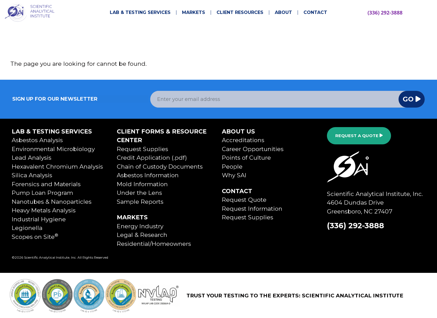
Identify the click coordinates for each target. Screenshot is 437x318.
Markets (193, 12)
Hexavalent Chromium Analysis (57, 166)
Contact (315, 12)
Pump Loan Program (42, 192)
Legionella (27, 227)
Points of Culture (246, 157)
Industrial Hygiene (39, 219)
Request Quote (244, 199)
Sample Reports (140, 201)
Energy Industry (140, 226)
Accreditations (243, 140)
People (232, 166)
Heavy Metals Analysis (44, 210)
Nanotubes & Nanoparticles (51, 201)
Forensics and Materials (46, 184)
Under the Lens (139, 192)
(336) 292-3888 (385, 12)
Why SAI (234, 175)
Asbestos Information (148, 175)
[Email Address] (274, 99)
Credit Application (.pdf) (152, 157)
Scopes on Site (35, 236)
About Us (238, 131)
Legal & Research (142, 234)
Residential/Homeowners (154, 243)
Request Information (252, 208)
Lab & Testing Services (140, 12)
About (283, 12)
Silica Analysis (32, 175)
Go (412, 99)
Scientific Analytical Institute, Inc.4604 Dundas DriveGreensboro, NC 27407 (375, 202)
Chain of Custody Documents (160, 166)
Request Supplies (142, 148)
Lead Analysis (31, 157)
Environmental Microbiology (53, 148)
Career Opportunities (252, 148)
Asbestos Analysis (37, 140)
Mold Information (142, 184)
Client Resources (240, 12)
